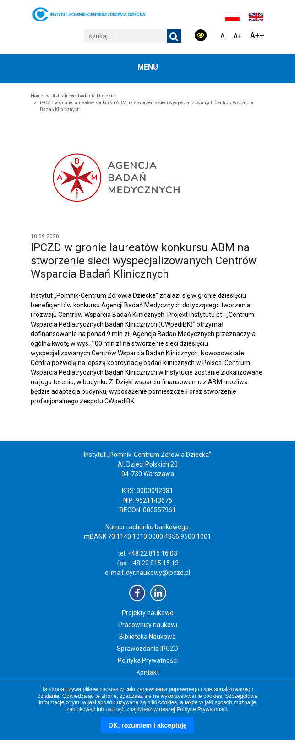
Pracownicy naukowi (147, 624)
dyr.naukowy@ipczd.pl (158, 572)
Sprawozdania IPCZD (147, 648)
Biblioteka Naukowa (147, 636)
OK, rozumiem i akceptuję (147, 725)
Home (37, 95)
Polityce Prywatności (201, 709)
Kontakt (148, 672)
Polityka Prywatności (148, 660)
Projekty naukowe (148, 613)
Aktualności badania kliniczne (84, 95)
